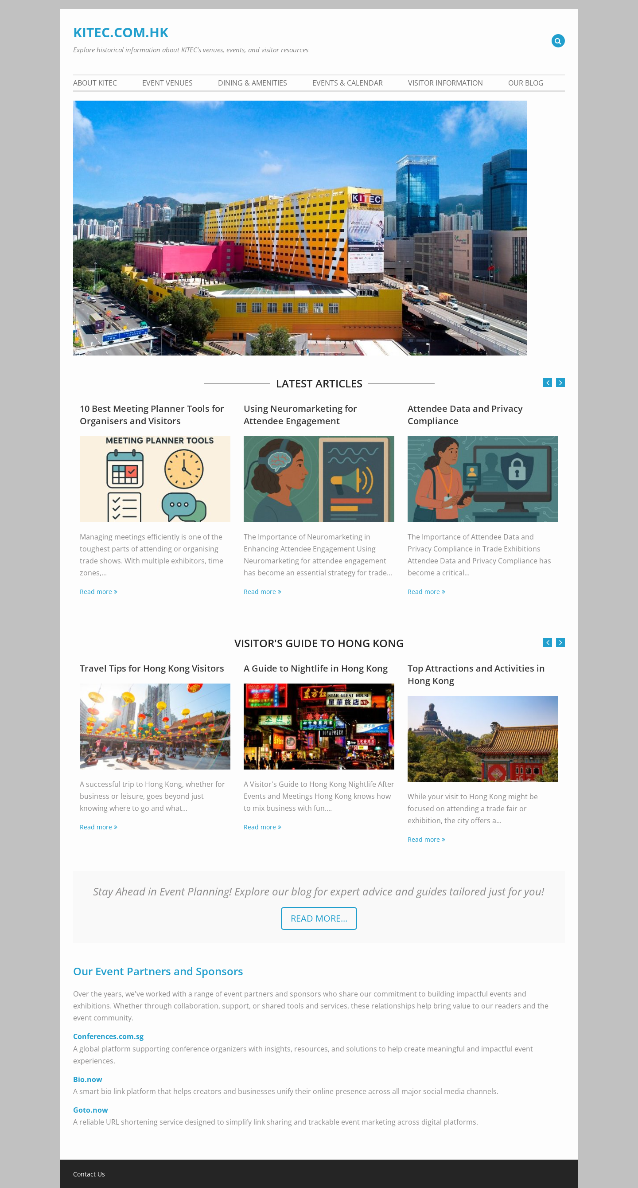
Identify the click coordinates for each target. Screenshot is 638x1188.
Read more (96, 591)
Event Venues (167, 83)
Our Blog (526, 83)
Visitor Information (445, 83)
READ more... (319, 918)
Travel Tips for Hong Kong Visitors (152, 668)
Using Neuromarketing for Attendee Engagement (300, 415)
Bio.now (87, 1079)
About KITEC (95, 83)
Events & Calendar (347, 83)
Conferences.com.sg (108, 1036)
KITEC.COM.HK (120, 32)
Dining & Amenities (252, 83)
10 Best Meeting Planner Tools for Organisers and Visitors (152, 415)
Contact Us (89, 1174)
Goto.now (90, 1110)
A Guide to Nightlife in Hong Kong (316, 668)
